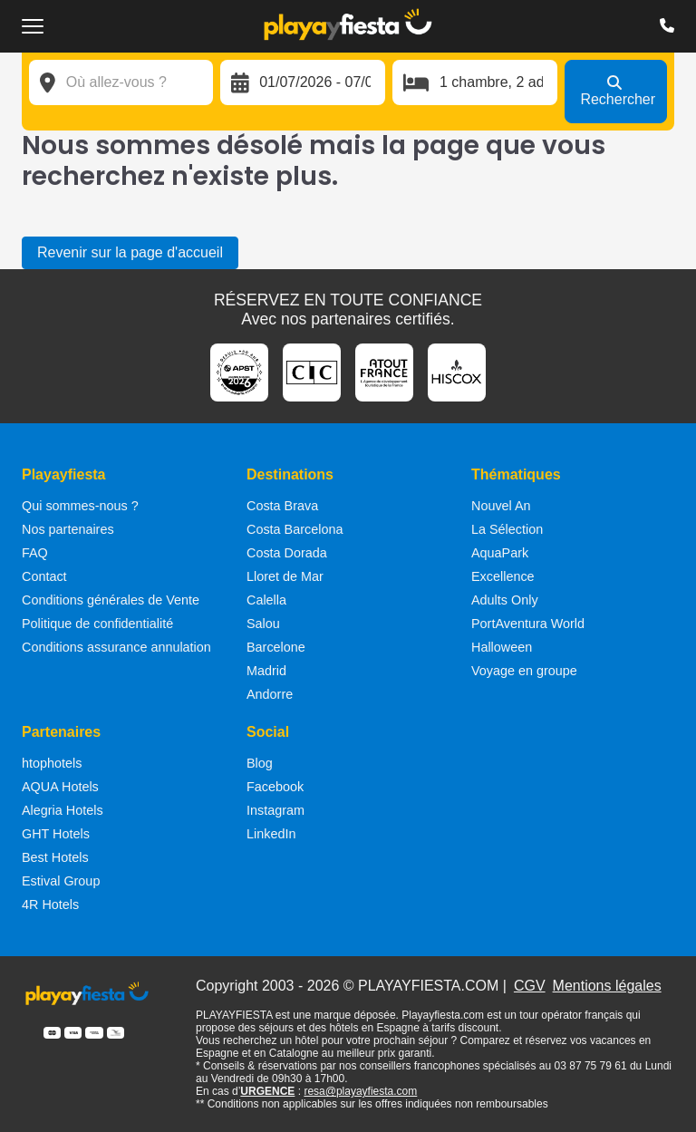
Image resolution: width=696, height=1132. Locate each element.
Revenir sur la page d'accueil (130, 252)
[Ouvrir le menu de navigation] (33, 26)
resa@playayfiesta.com (360, 1091)
